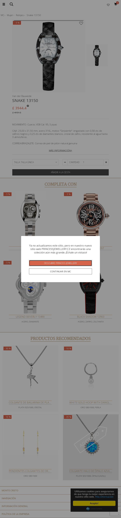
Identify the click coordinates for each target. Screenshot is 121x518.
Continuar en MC (60, 271)
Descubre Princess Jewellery (60, 263)
